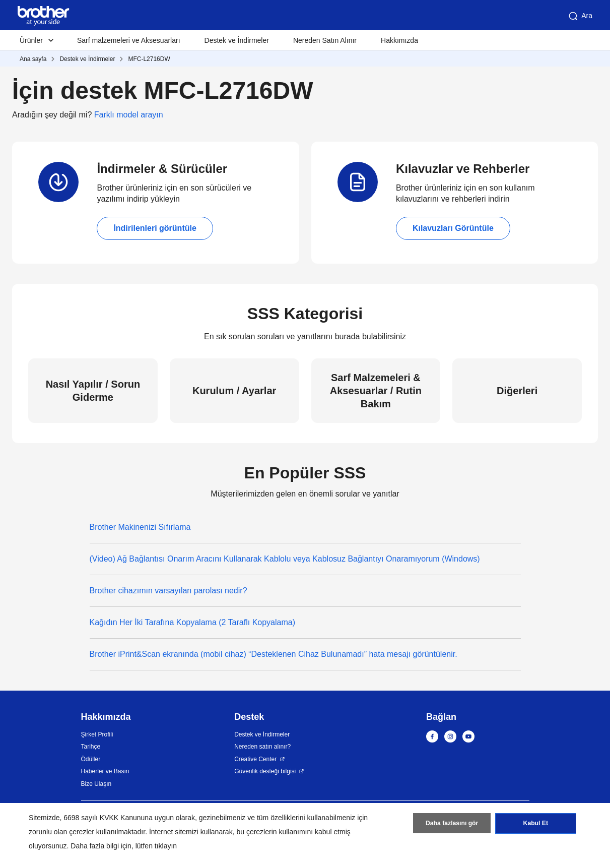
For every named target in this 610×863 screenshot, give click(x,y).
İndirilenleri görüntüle (154, 228)
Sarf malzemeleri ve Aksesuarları (128, 40)
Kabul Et (535, 824)
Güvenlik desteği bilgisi (265, 771)
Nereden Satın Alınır (325, 40)
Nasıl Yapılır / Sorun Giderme (93, 391)
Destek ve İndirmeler (237, 40)
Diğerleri (517, 390)
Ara (579, 16)
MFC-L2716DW (149, 59)
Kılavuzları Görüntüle (453, 228)
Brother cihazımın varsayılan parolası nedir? (168, 590)
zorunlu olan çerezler (61, 832)
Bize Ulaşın (96, 783)
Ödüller (91, 759)
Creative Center (255, 759)
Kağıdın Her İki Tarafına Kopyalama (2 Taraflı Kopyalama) (193, 622)
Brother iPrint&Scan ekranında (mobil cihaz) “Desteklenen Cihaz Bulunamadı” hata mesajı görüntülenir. (273, 654)
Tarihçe (91, 746)
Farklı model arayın (128, 114)
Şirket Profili (97, 734)
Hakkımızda (399, 40)
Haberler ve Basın (105, 771)
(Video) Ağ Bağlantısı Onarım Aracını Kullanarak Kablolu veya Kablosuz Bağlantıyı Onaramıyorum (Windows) (285, 558)
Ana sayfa (33, 59)
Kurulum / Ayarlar (234, 390)
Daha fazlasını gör (452, 824)
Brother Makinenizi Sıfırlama (140, 527)
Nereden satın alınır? (262, 746)
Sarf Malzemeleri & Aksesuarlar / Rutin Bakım (376, 390)
